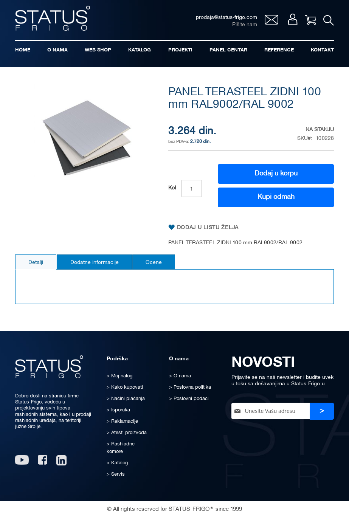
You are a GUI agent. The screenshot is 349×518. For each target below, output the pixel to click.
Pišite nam (244, 24)
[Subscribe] (322, 411)
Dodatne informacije (95, 263)
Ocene (155, 263)
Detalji (36, 263)
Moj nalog (292, 19)
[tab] (36, 262)
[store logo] (53, 18)
